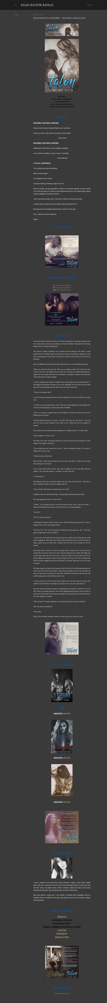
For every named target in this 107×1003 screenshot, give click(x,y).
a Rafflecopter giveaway (62, 993)
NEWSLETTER (62, 937)
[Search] (89, 5)
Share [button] (16, 15)
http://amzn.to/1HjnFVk (63, 287)
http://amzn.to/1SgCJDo (63, 285)
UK (68, 713)
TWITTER (61, 930)
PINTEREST (62, 934)
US (64, 713)
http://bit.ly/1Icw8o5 (64, 290)
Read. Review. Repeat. (37, 5)
